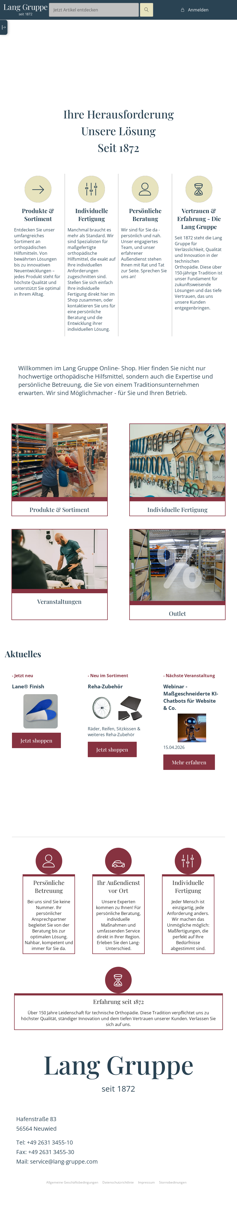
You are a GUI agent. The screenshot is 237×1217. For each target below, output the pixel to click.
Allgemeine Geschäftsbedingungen (72, 1182)
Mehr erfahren (189, 762)
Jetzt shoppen (36, 740)
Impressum (146, 1182)
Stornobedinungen (172, 1182)
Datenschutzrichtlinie (118, 1182)
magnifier (146, 10)
